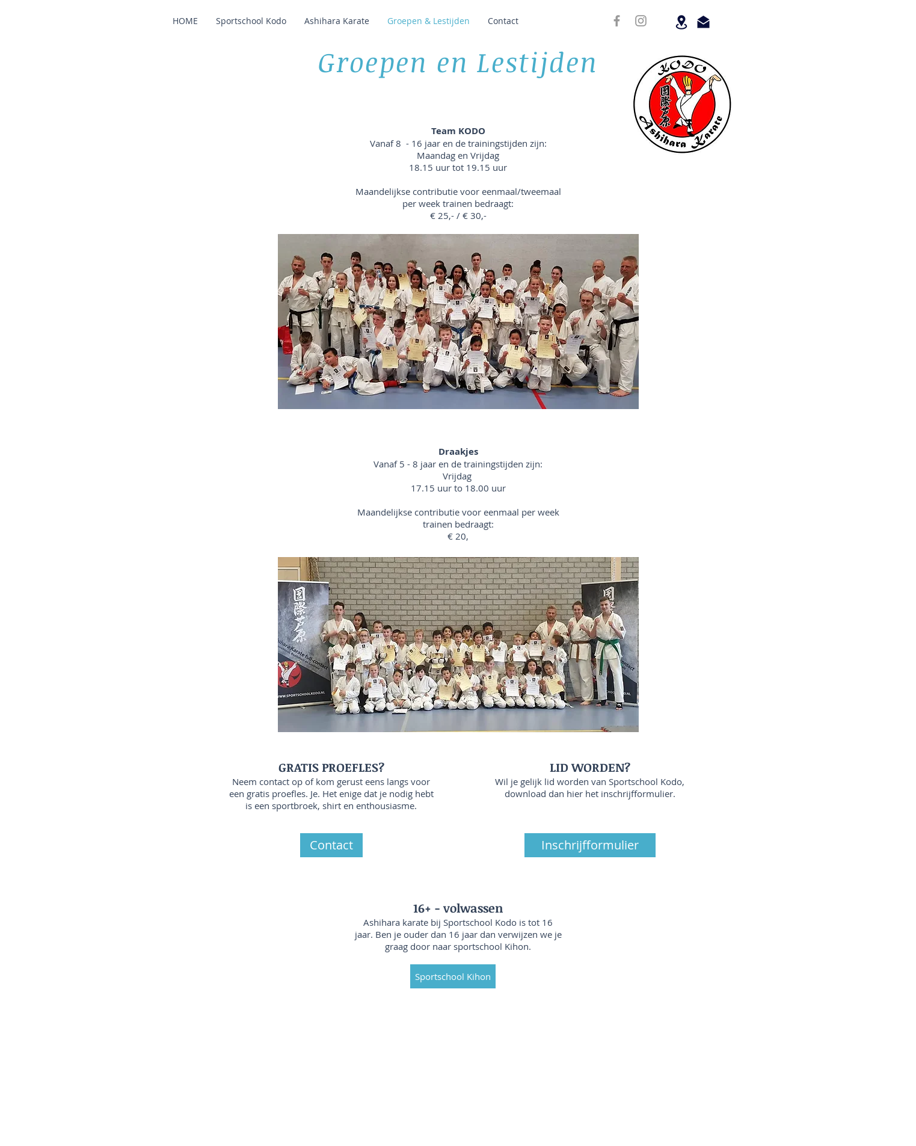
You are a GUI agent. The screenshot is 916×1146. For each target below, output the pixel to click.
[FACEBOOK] (616, 20)
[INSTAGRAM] (640, 20)
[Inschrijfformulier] (590, 845)
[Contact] (331, 845)
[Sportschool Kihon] (453, 976)
